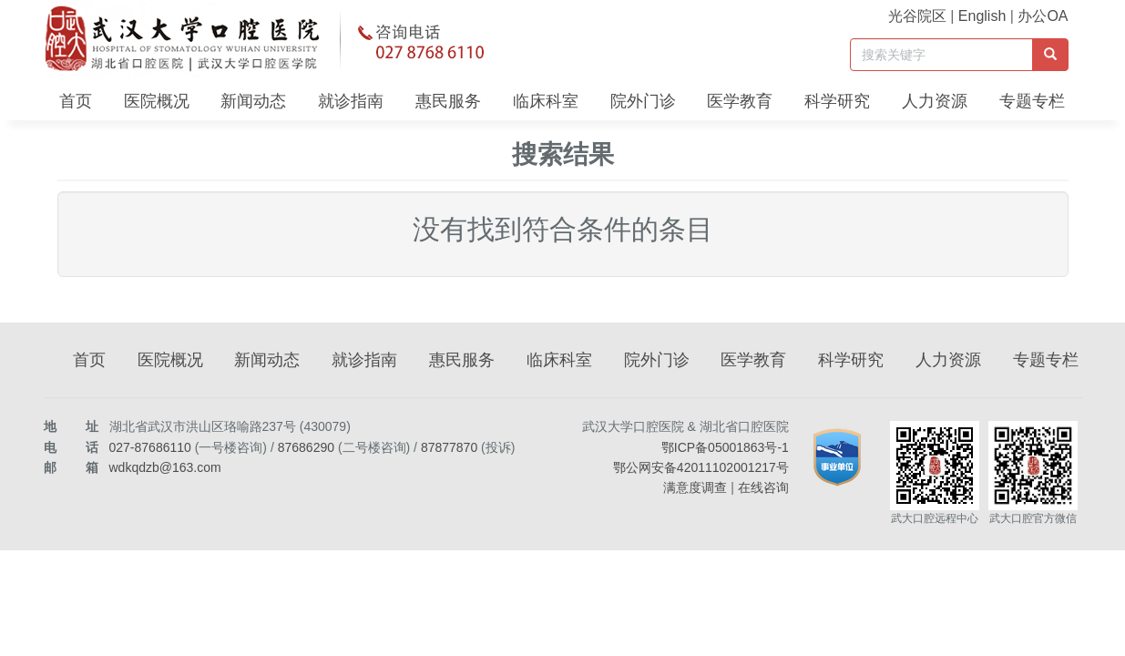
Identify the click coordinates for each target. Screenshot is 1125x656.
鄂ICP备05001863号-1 (725, 447)
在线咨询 (763, 487)
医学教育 (739, 101)
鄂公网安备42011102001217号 (701, 467)
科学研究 (837, 101)
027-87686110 (150, 447)
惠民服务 (448, 101)
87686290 (306, 447)
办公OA (1043, 16)
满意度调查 (695, 487)
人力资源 (934, 101)
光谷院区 (917, 16)
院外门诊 (643, 101)
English (982, 16)
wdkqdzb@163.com (165, 467)
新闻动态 (253, 101)
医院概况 (156, 101)
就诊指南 (351, 101)
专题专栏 (1032, 101)
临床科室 (545, 101)
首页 (75, 101)
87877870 (449, 447)
